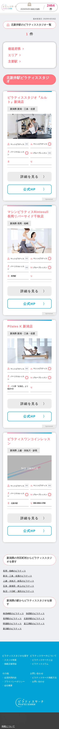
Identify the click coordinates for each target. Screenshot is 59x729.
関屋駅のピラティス (12, 623)
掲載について (8, 726)
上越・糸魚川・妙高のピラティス (18, 581)
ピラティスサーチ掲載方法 (44, 677)
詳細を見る (29, 176)
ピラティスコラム (40, 664)
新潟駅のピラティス (12, 628)
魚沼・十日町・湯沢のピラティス (18, 591)
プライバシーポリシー (14, 681)
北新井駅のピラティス (34, 618)
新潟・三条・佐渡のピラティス (17, 576)
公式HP (29, 189)
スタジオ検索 (10, 660)
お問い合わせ (38, 681)
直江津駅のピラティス (34, 623)
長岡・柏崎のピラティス (14, 571)
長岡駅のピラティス (12, 618)
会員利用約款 (10, 677)
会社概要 (8, 685)
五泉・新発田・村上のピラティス (18, 586)
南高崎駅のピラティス (13, 613)
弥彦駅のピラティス (35, 613)
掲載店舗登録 (10, 664)
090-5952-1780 (39, 503)
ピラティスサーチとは (42, 660)
